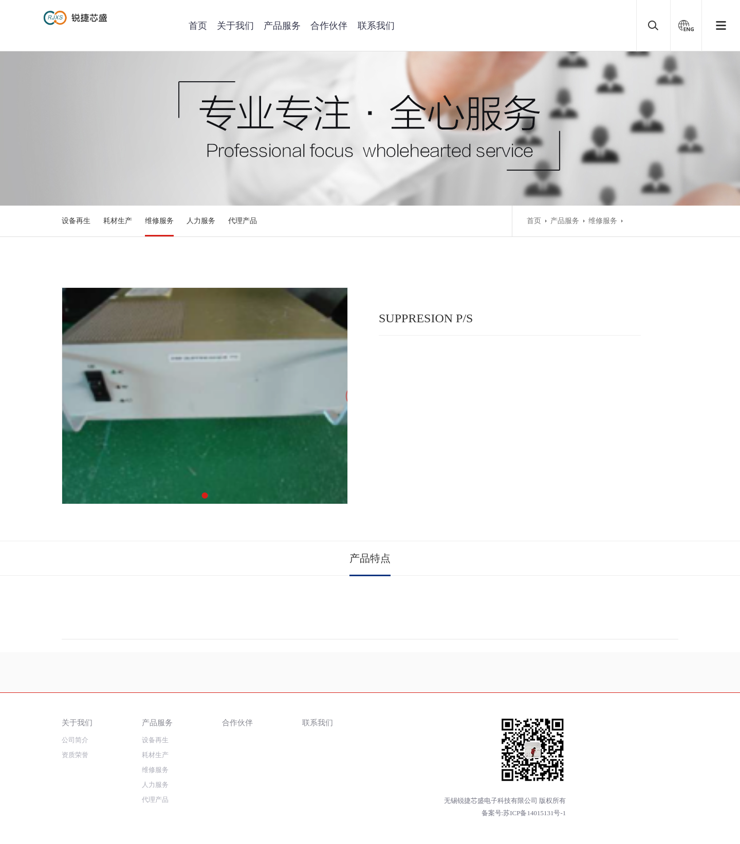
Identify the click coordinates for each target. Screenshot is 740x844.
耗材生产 (117, 221)
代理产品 (242, 221)
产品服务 (282, 26)
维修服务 (159, 221)
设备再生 (76, 221)
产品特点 (370, 558)
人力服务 (201, 221)
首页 (198, 26)
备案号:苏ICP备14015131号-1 (524, 813)
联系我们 (376, 26)
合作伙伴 (328, 26)
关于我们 (235, 26)
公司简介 (75, 740)
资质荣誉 (75, 755)
